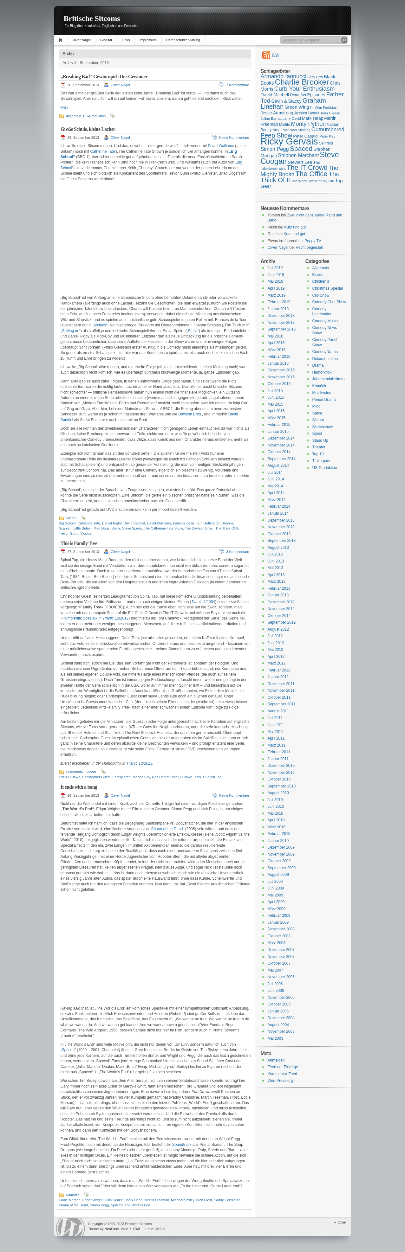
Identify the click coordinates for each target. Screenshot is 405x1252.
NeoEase (111, 1229)
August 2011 (278, 711)
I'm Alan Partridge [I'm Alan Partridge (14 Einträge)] (323, 107)
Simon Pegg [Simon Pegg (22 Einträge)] (275, 149)
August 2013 (278, 547)
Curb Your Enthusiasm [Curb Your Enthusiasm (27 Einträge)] (304, 88)
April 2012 (276, 656)
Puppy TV (312, 241)
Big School (67, 523)
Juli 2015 (275, 390)
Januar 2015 (278, 431)
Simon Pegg (99, 1205)
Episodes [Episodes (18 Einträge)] (316, 94)
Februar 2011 (279, 752)
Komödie (73, 1195)
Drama (318, 365)
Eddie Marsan (70, 1200)
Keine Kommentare (234, 137)
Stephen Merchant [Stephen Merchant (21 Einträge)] (298, 155)
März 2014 (277, 500)
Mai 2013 (275, 568)
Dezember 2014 (281, 438)
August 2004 (278, 1025)
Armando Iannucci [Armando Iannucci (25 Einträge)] (284, 76)
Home (61, 40)
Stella (115, 528)
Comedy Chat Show (329, 302)
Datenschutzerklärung (183, 40)
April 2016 (276, 343)
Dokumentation (325, 358)
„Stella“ (193, 331)
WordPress (70, 1227)
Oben (342, 1222)
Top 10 (318, 454)
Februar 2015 (279, 424)
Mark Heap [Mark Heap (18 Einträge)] (312, 118)
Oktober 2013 (279, 534)
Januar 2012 (278, 677)
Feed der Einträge (283, 1067)
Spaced (116, 1205)
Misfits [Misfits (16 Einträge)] (284, 124)
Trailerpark (321, 461)
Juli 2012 (275, 636)
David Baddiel (134, 523)
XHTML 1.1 (138, 1229)
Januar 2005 (278, 1011)
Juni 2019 (276, 275)
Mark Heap (134, 1200)
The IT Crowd (181, 777)
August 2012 (278, 629)
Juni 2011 (276, 724)
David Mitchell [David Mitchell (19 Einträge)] (275, 94)
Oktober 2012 (279, 615)
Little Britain (82, 528)
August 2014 (278, 465)
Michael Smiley (182, 1200)
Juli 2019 (275, 268)
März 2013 (277, 581)
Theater (318, 447)
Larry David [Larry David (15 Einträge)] (292, 118)
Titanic (133, 763)
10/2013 (145, 763)
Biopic (317, 275)
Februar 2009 (279, 915)
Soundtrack (182, 1144)
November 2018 (281, 322)
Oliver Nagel (81, 40)
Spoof (317, 433)
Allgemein (73, 116)
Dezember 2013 (281, 520)
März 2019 (277, 295)
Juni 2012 (276, 643)
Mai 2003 (275, 1038)
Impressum (148, 40)
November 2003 (281, 1031)
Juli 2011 (275, 718)
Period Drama (324, 399)
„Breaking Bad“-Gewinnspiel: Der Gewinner (104, 76)
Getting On (211, 523)
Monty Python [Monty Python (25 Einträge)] (308, 124)
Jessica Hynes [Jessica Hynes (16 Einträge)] (306, 113)
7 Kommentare (237, 85)
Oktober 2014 (279, 452)
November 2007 (281, 956)
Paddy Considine (227, 1200)
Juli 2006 (275, 984)
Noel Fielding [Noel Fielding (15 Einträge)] (300, 130)
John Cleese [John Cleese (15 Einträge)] (330, 113)
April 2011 (276, 738)
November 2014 (281, 445)
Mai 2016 (275, 336)
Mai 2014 (275, 486)
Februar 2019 (279, 302)
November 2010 (281, 772)
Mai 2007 (275, 970)
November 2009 (281, 854)
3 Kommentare (237, 552)
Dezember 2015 (281, 370)
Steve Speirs (132, 528)
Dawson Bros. (190, 414)
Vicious (85, 533)
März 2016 (277, 350)
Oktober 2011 (279, 697)
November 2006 (281, 977)
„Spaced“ (68, 1050)
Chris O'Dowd (70, 777)
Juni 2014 (276, 479)
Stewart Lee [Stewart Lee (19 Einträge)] (300, 162)
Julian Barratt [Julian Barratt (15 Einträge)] (271, 118)
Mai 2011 (275, 731)
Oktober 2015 (279, 384)
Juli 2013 (275, 554)
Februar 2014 (279, 506)
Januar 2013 (278, 595)
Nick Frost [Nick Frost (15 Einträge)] (280, 130)
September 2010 (282, 786)
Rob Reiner (160, 777)
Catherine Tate (102, 151)
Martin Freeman (157, 1200)
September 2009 (282, 868)
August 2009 (278, 874)
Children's (320, 281)
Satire (317, 413)
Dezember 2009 (281, 847)
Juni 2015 (276, 397)
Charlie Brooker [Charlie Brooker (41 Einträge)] (302, 82)
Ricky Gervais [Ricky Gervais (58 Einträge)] (289, 141)
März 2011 (277, 745)
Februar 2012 (279, 670)
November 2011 (281, 690)
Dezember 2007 (281, 949)
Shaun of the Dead (73, 1205)
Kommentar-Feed (282, 1074)
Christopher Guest (96, 777)
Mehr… (66, 107)
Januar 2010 (278, 840)
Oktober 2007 (279, 963)
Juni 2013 (276, 561)
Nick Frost (204, 1200)
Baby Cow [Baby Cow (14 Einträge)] (315, 77)
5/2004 (203, 602)
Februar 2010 (279, 833)
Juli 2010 (275, 800)
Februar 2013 (279, 588)
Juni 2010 (276, 806)
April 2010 (276, 820)
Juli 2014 (275, 472)
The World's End (137, 1205)
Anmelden (276, 1060)
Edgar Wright (92, 1200)
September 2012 (282, 622)
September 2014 (282, 459)
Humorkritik (75, 772)
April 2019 (276, 288)
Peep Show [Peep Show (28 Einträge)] (276, 135)
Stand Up (320, 440)
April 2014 (276, 493)
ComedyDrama (325, 352)
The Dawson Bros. (199, 528)
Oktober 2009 (279, 861)
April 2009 (276, 902)
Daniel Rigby (112, 523)
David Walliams (221, 146)
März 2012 (277, 663)
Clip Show (321, 295)
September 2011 (282, 704)
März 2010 (277, 827)
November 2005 (281, 997)
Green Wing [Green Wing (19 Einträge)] (296, 107)
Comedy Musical (326, 321)
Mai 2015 (275, 404)
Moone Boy (141, 777)
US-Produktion (94, 116)
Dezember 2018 (281, 315)
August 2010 (278, 793)
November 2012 (281, 609)
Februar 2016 (279, 356)
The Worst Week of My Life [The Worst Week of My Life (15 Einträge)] (312, 181)
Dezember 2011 (281, 684)
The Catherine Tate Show (163, 528)
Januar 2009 (278, 922)
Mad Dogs (101, 528)
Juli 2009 (275, 881)
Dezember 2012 (281, 602)
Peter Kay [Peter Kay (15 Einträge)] (327, 136)
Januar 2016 (278, 363)
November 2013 (281, 527)
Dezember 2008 (281, 929)
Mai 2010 (275, 813)
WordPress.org (280, 1080)
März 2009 (277, 909)
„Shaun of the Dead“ (167, 829)
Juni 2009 (276, 888)
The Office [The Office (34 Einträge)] (311, 174)
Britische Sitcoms (92, 18)
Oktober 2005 (279, 1004)
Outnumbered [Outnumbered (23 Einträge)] (327, 129)
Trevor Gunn (68, 533)
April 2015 (276, 411)
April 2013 (276, 575)
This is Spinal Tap (207, 777)
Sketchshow (322, 427)
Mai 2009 (275, 895)
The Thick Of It (226, 528)
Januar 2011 (278, 759)
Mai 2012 (275, 649)
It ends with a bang (79, 787)
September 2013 (282, 540)
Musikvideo (321, 392)
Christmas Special (327, 288)
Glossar (106, 40)
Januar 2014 (278, 513)
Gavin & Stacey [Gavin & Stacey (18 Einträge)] (286, 101)
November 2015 (281, 377)
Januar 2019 (278, 309)
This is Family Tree (79, 543)
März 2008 (277, 943)
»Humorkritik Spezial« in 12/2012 (95, 618)
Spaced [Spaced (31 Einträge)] (301, 148)
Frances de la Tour (187, 523)
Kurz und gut (295, 227)
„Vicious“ (100, 325)
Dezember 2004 (281, 1018)
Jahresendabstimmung (331, 379)
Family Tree (122, 777)
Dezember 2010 (281, 765)
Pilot (316, 406)
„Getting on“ (71, 331)
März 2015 (277, 418)
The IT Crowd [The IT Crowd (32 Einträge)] (307, 167)
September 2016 (282, 329)
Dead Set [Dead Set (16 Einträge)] (298, 95)
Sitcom (71, 518)
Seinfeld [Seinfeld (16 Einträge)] (326, 143)
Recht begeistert (309, 247)
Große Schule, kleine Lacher (88, 129)
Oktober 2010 (279, 779)
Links (126, 40)
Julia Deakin (114, 1200)
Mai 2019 (275, 281)
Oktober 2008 (279, 936)
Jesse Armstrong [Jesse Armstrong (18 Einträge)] (277, 112)
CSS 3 (159, 1229)
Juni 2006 (276, 990)
